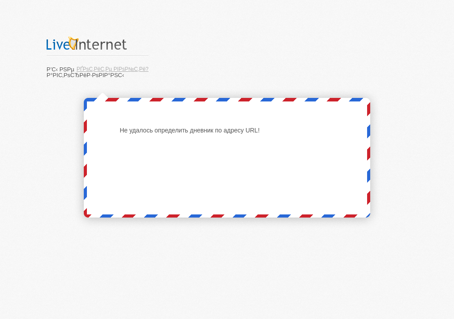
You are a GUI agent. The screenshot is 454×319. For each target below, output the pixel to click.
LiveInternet (98, 43)
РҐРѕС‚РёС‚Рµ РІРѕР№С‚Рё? (113, 69)
